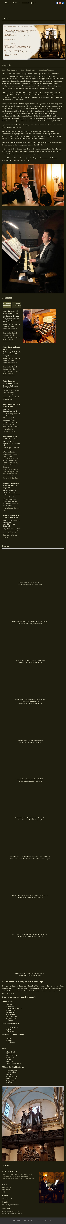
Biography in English (28, 70)
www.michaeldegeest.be (10, 1211)
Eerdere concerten (17, 305)
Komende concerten (7, 305)
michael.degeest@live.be (10, 1205)
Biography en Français (10, 70)
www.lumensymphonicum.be (12, 1213)
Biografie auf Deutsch (46, 70)
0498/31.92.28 (7, 1198)
